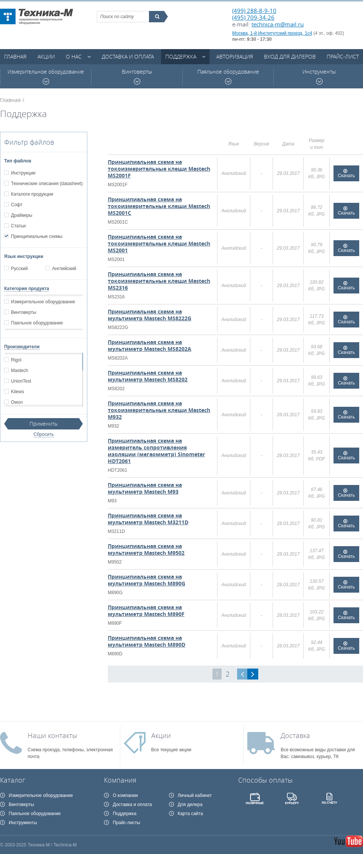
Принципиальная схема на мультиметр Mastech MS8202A (149, 345)
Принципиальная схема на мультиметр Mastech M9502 (146, 549)
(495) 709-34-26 (253, 17)
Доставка (295, 735)
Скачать (346, 175)
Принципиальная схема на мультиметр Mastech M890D (146, 641)
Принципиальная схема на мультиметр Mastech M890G (146, 580)
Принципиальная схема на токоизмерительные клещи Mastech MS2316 (159, 280)
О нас (74, 56)
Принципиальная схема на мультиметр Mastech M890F (146, 611)
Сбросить (44, 434)
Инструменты (319, 76)
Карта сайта (190, 813)
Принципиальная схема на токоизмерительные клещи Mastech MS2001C (159, 206)
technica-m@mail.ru (277, 24)
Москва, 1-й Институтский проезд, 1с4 (272, 33)
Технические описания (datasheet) (47, 183)
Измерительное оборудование (46, 76)
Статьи (18, 226)
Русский (19, 268)
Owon (17, 402)
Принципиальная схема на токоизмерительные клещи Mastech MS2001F (159, 168)
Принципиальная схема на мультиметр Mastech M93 (145, 488)
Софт (16, 204)
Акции (46, 56)
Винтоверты (137, 76)
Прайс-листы (126, 822)
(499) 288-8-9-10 (254, 10)
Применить (43, 423)
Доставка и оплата (128, 56)
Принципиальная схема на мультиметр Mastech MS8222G (149, 315)
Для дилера (190, 804)
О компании (125, 795)
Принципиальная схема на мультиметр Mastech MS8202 (148, 376)
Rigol (16, 360)
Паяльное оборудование (228, 76)
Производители (22, 346)
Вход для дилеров (290, 56)
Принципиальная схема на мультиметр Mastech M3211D (148, 519)
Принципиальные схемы (36, 236)
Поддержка (180, 56)
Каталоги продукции (32, 194)
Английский (64, 268)
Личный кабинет (195, 795)
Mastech (19, 370)
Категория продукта (26, 288)
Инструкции (23, 173)
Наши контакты (52, 735)
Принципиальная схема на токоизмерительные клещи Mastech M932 (159, 410)
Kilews (17, 391)
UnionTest (21, 381)
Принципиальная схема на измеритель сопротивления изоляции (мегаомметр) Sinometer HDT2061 (156, 451)
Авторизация (234, 56)
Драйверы (21, 215)
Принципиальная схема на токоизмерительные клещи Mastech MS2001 (159, 243)
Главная (15, 56)
